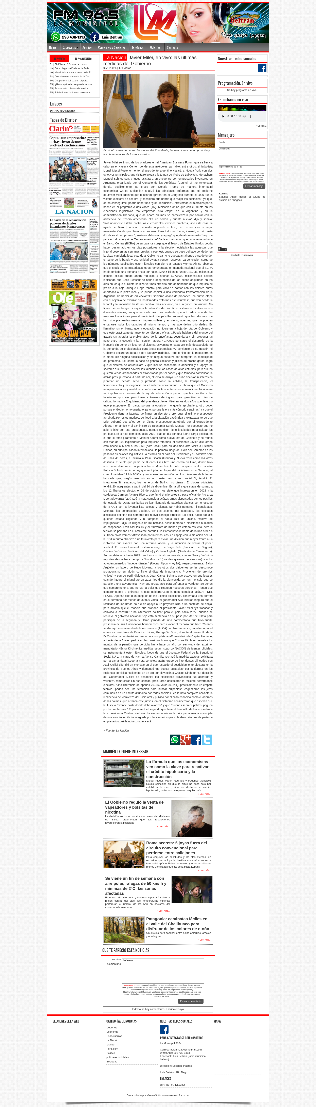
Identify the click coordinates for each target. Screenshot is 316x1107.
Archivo (87, 47)
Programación (229, 83)
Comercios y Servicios (111, 47)
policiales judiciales (117, 1057)
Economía (112, 1031)
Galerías (155, 47)
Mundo (110, 1044)
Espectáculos (114, 1036)
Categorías (69, 47)
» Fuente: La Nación (116, 730)
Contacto (172, 47)
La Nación (112, 1040)
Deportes (111, 1027)
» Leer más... (204, 794)
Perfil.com (112, 1048)
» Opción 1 (261, 126)
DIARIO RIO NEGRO (62, 110)
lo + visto (59, 58)
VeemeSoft (153, 1095)
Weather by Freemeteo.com (242, 255)
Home (52, 47)
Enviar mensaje (254, 186)
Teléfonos (138, 47)
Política (110, 1053)
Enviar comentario (190, 1001)
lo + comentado (83, 58)
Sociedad (111, 1061)
